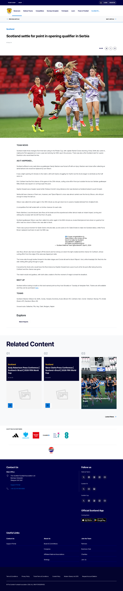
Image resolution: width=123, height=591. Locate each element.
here (36, 288)
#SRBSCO (78, 242)
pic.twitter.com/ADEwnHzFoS (74, 243)
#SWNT (71, 242)
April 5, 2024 (87, 245)
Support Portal (15, 485)
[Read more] (24, 383)
